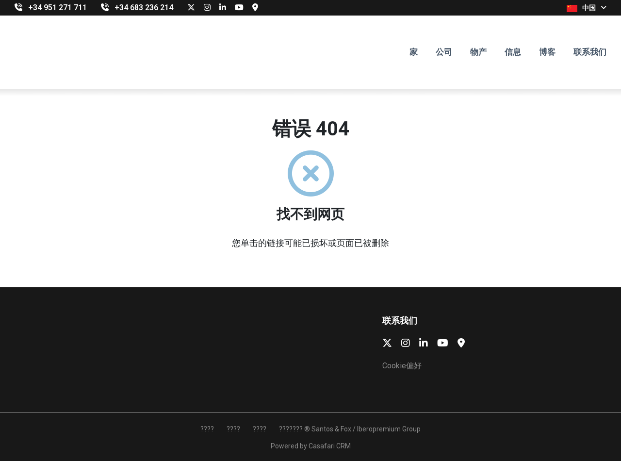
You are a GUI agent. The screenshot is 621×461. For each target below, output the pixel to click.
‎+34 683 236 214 (143, 7)
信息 (513, 52)
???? (207, 429)
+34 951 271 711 (57, 7)
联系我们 (589, 52)
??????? (291, 429)
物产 (478, 52)
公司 (444, 52)
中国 (586, 8)
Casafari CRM (330, 446)
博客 (547, 52)
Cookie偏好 (402, 365)
